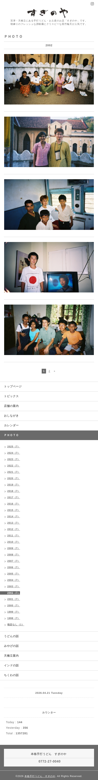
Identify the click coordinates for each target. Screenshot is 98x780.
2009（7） (13, 548)
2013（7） (13, 523)
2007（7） (13, 561)
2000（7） (13, 605)
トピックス (11, 396)
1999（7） (13, 612)
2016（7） (13, 503)
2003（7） (13, 586)
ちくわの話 (11, 675)
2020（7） (13, 478)
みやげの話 (11, 645)
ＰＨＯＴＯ (11, 435)
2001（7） (13, 599)
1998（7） (13, 618)
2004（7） (13, 580)
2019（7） (13, 484)
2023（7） (13, 459)
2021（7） (13, 472)
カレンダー (11, 425)
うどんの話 (11, 636)
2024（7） (13, 453)
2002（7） (13, 592)
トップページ (13, 386)
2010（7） (13, 542)
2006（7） (13, 567)
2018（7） (13, 491)
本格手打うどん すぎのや (39, 776)
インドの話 (13, 665)
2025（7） (13, 446)
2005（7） (13, 573)
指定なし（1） (15, 624)
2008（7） (13, 554)
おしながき (11, 415)
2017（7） (13, 497)
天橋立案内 (11, 655)
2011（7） (13, 535)
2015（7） (13, 510)
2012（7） (13, 529)
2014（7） (13, 516)
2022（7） (13, 465)
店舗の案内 (11, 405)
